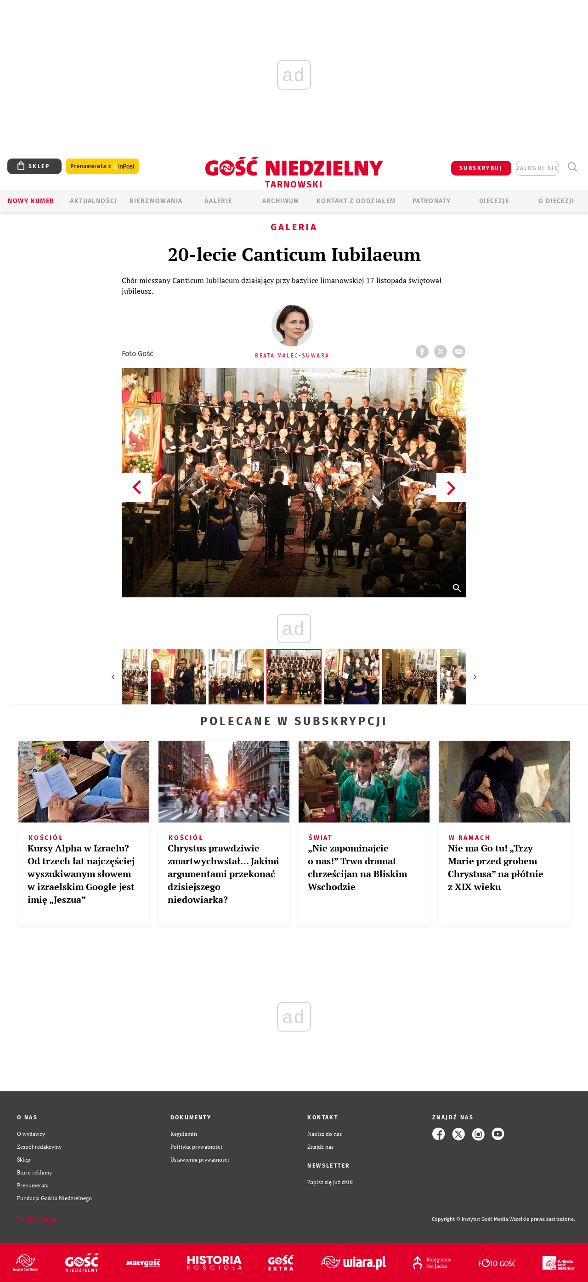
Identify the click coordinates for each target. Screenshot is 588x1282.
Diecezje (494, 201)
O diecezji (556, 201)
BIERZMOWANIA (156, 201)
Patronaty (432, 201)
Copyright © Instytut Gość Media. (470, 1219)
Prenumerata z (102, 166)
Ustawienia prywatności (199, 1159)
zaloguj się (537, 168)
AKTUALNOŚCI (93, 201)
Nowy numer (31, 201)
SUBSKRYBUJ (481, 168)
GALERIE (218, 201)
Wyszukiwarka (572, 167)
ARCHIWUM (281, 201)
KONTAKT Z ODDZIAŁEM (356, 201)
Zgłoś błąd (38, 1219)
